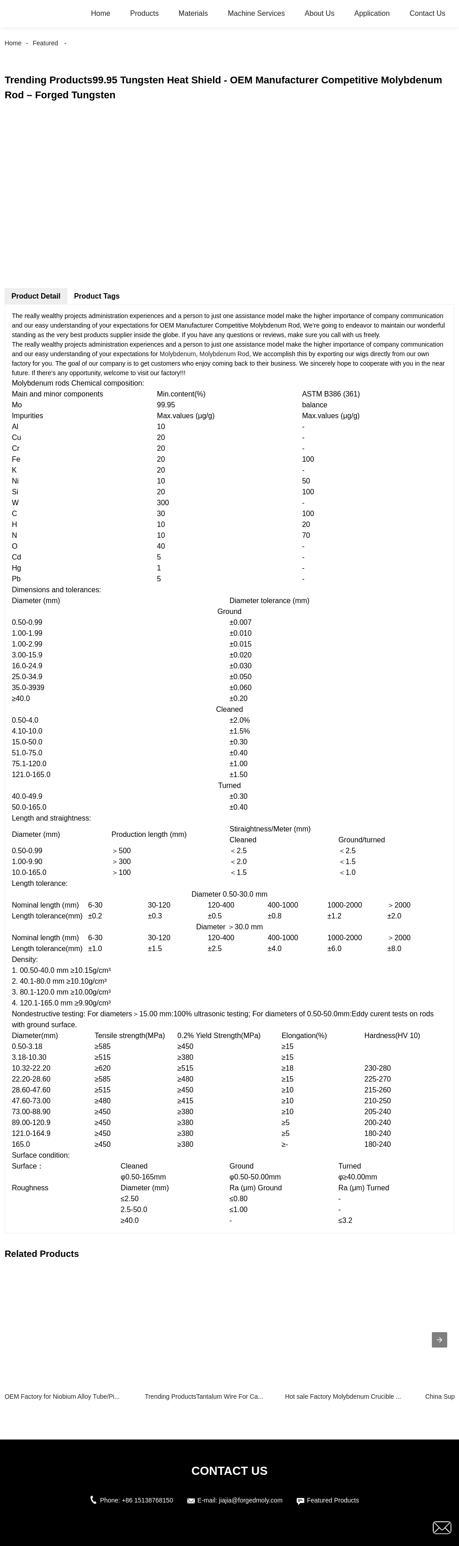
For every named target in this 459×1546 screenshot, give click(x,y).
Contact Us (427, 13)
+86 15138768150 (147, 1500)
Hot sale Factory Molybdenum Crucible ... (343, 1396)
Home (100, 13)
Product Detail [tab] (35, 296)
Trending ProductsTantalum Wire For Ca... (204, 1396)
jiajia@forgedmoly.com (251, 1500)
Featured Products (333, 1500)
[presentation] (439, 1340)
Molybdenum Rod (224, 354)
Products (144, 13)
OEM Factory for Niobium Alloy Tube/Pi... (62, 1396)
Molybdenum (178, 354)
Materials (193, 13)
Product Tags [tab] (97, 296)
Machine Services (256, 13)
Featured (45, 43)
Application (372, 13)
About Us (320, 13)
